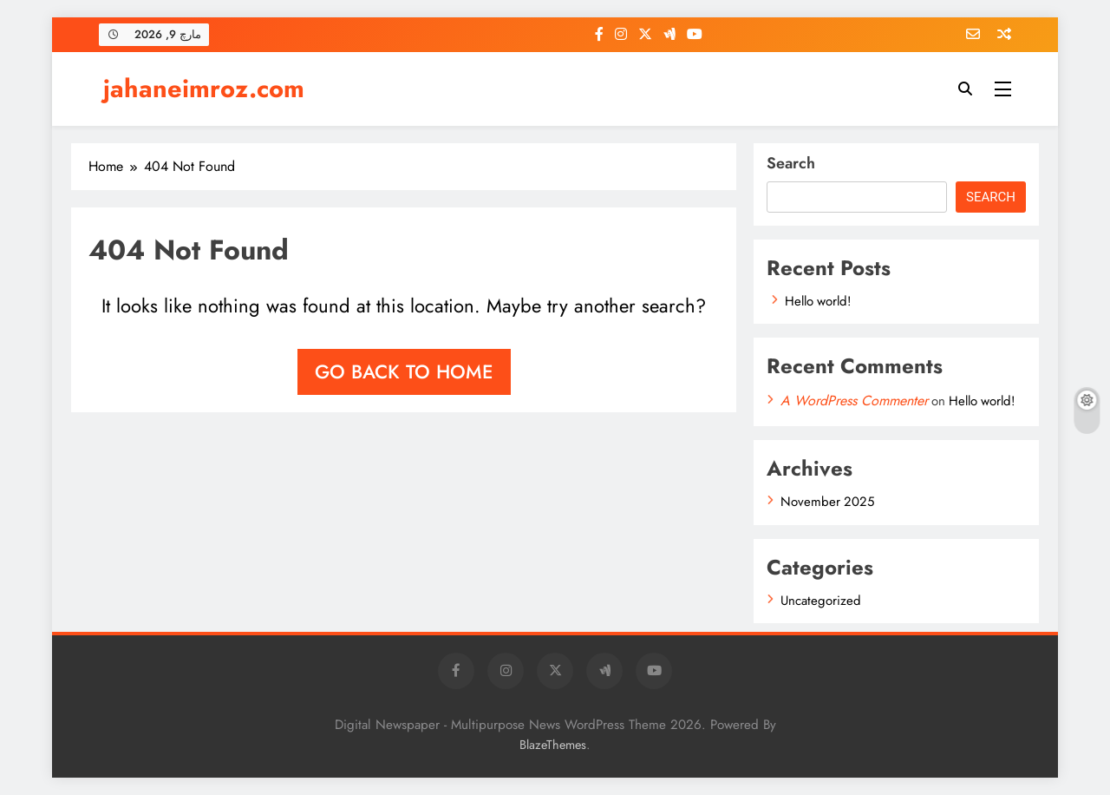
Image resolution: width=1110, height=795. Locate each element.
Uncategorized (820, 600)
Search (791, 163)
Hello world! (818, 301)
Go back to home (404, 371)
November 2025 (827, 501)
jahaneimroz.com (203, 88)
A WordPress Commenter (854, 401)
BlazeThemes (552, 744)
